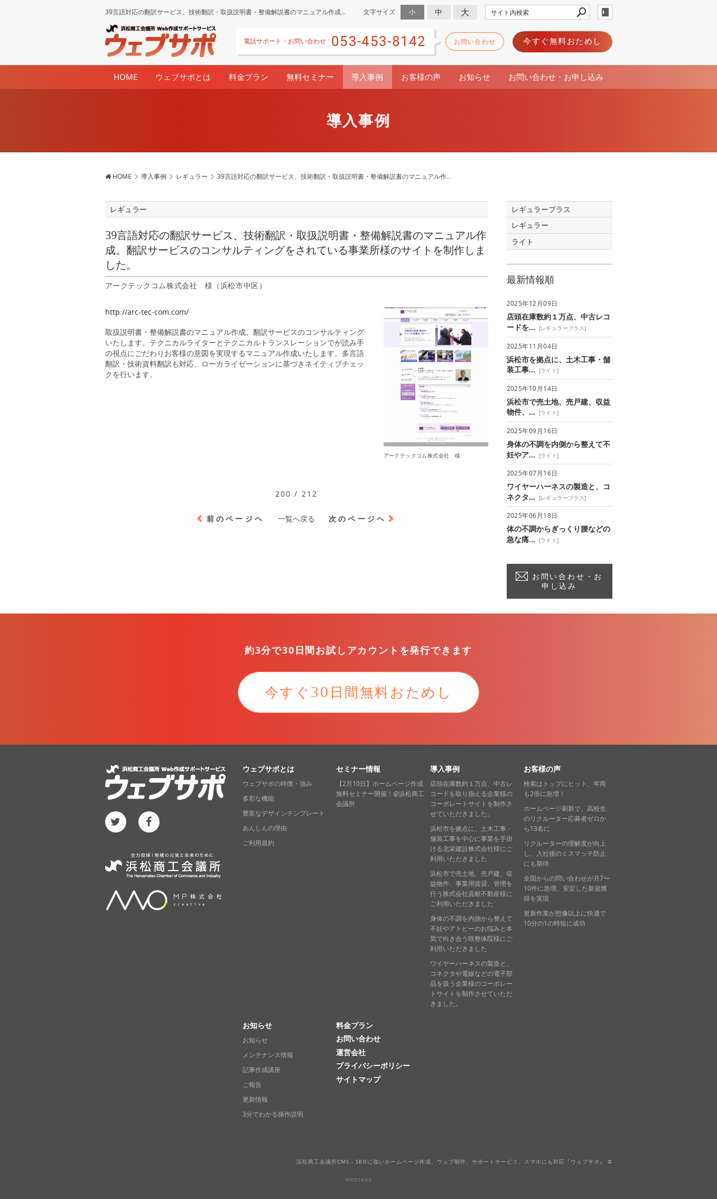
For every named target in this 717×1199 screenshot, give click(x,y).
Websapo (358, 1179)
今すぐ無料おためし (562, 40)
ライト (522, 241)
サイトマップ (358, 1079)
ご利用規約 (258, 842)
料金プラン (248, 76)
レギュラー (529, 225)
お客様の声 (421, 76)
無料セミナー (310, 76)
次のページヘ (357, 519)
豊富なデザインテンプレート (284, 813)
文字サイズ (379, 11)
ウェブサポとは (183, 76)
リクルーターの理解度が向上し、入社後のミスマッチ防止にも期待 (565, 853)
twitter (115, 821)
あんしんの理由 (265, 827)
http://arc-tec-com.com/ (147, 312)
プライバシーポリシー (373, 1065)
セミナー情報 (358, 769)
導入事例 (367, 76)
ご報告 (252, 1084)
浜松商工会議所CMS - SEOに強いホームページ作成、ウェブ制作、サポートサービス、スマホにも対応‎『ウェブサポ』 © (454, 1161)
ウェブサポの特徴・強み (277, 783)
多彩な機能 (258, 798)
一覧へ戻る (296, 519)
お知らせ (474, 76)
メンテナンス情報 (268, 1054)
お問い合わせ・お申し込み (555, 76)
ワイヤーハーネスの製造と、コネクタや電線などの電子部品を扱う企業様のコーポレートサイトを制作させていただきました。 (471, 983)
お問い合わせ (475, 41)
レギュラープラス (541, 209)
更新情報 (255, 1099)
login (605, 12)
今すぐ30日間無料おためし (359, 692)
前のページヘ (235, 519)
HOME (125, 76)
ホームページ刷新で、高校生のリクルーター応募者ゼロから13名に (565, 818)
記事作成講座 (262, 1069)
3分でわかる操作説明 (273, 1114)
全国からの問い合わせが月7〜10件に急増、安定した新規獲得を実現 (567, 888)
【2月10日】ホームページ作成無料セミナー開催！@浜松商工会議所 (380, 793)
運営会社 (351, 1052)
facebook (149, 821)
